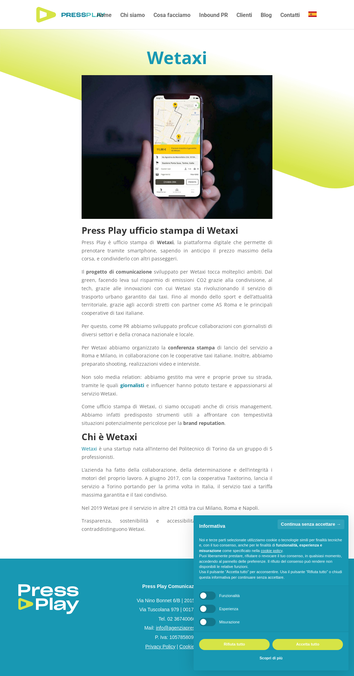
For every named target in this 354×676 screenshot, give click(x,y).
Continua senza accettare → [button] (311, 524)
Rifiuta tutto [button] (234, 644)
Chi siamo (132, 15)
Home (104, 15)
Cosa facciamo (171, 15)
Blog (266, 15)
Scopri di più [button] (271, 658)
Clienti (244, 15)
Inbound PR (213, 15)
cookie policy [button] (271, 551)
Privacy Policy (160, 646)
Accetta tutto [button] (307, 644)
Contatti (290, 15)
